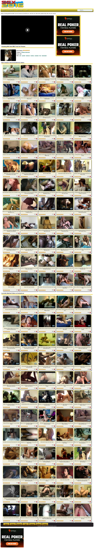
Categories (10, 10)
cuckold (23, 55)
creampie (37, 55)
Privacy (13, 524)
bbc (40, 55)
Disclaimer (19, 524)
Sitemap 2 (38, 524)
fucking (32, 55)
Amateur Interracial (25, 52)
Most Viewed (20, 10)
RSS (27, 10)
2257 (26, 524)
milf (20, 55)
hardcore (28, 55)
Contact (45, 524)
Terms (6, 524)
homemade (44, 55)
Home (3, 10)
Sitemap (32, 524)
